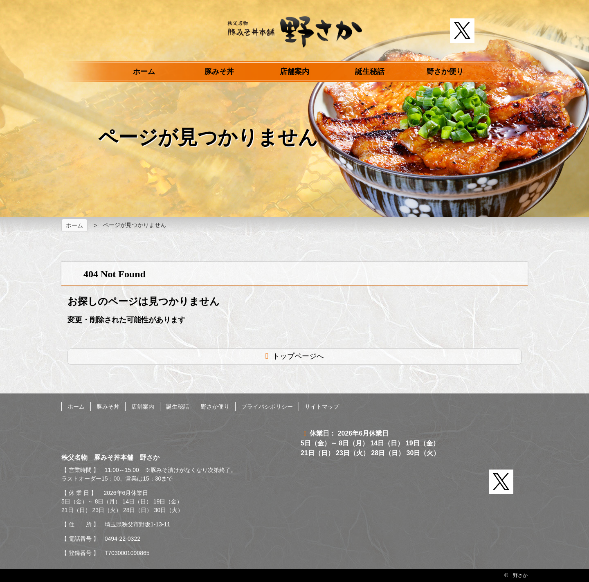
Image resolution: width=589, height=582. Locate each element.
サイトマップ (322, 406)
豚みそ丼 (219, 71)
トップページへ (298, 356)
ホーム (144, 71)
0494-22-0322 (122, 538)
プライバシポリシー (267, 406)
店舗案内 (294, 71)
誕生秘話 (369, 71)
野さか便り (445, 71)
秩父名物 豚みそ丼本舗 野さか (294, 31)
